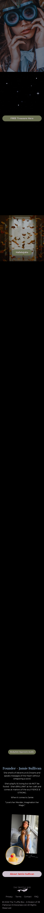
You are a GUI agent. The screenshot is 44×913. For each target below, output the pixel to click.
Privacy (9, 897)
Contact (28, 897)
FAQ (36, 897)
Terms (18, 897)
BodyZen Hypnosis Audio (22, 752)
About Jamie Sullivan (22, 874)
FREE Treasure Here (22, 118)
